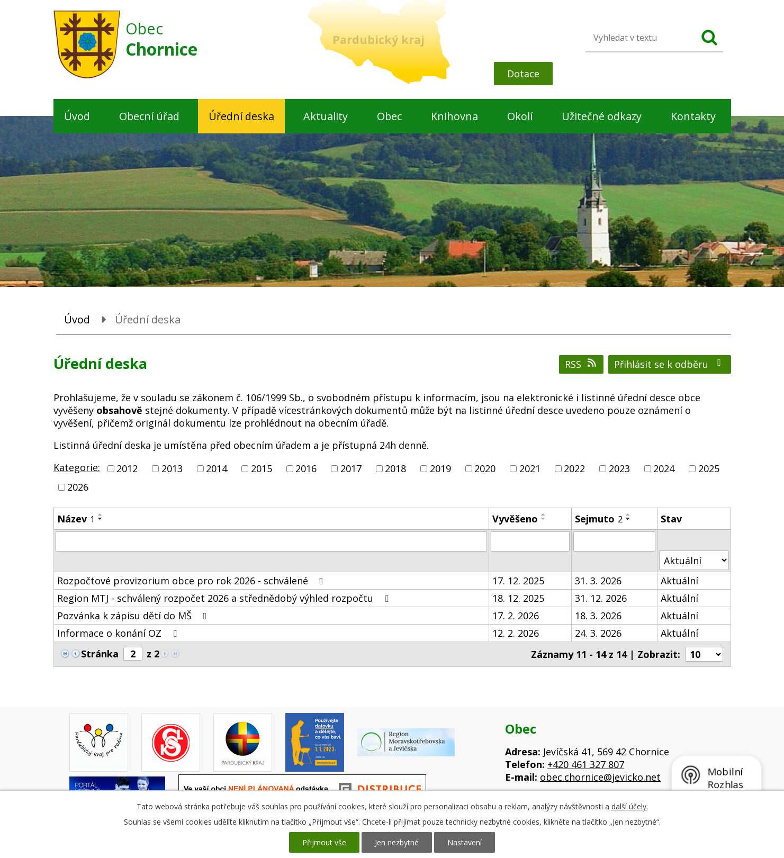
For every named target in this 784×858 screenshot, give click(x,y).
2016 (306, 468)
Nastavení (464, 842)
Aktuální (679, 580)
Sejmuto (599, 518)
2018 (395, 468)
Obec (389, 116)
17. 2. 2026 (515, 615)
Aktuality (325, 116)
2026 (77, 487)
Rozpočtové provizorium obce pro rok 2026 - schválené (192, 580)
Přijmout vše (324, 842)
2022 (574, 468)
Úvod (77, 116)
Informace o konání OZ (119, 633)
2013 (172, 468)
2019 (440, 468)
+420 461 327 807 (585, 764)
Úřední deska (241, 116)
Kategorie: (76, 467)
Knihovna (454, 116)
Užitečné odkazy (602, 116)
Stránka (100, 653)
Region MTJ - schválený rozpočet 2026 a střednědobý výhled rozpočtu (225, 598)
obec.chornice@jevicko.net (600, 777)
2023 (619, 468)
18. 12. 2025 (518, 598)
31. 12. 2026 (601, 598)
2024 (663, 468)
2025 (708, 468)
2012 (127, 468)
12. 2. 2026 (515, 633)
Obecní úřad (149, 116)
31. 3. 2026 (598, 580)
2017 (351, 468)
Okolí (520, 116)
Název (76, 518)
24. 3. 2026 (598, 633)
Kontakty (693, 116)
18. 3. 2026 (598, 615)
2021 (529, 468)
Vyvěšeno (515, 518)
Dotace (523, 73)
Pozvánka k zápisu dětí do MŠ (134, 615)
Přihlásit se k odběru (669, 364)
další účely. (629, 806)
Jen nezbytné (397, 842)
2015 (261, 468)
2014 (216, 468)
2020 (484, 468)
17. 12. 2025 (518, 580)
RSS (581, 364)
